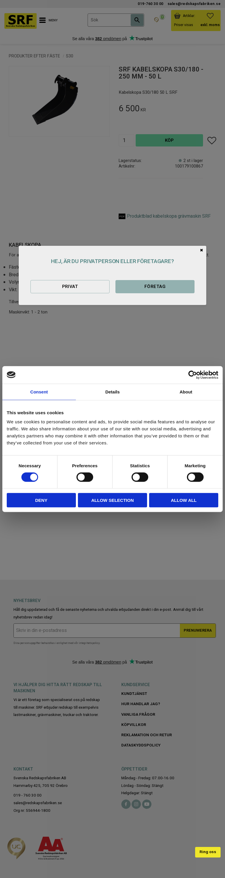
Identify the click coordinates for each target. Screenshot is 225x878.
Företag (155, 286)
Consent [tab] (39, 391)
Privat (70, 286)
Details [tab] (112, 391)
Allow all (184, 500)
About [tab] (186, 391)
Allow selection (112, 500)
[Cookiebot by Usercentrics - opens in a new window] (192, 374)
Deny (41, 500)
